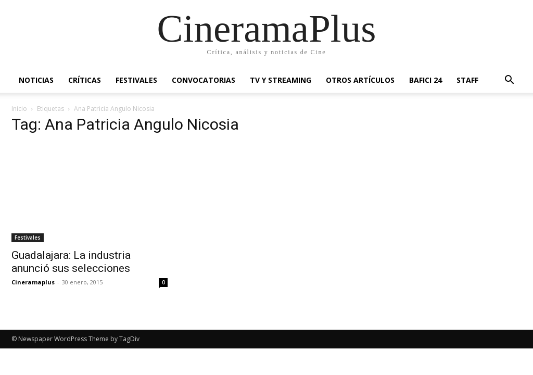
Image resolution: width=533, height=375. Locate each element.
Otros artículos (360, 80)
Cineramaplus (33, 282)
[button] (509, 81)
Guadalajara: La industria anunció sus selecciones (71, 261)
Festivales (136, 80)
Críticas (84, 80)
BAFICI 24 (425, 80)
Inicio (19, 108)
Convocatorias (203, 80)
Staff (467, 80)
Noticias (36, 80)
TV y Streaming (280, 80)
